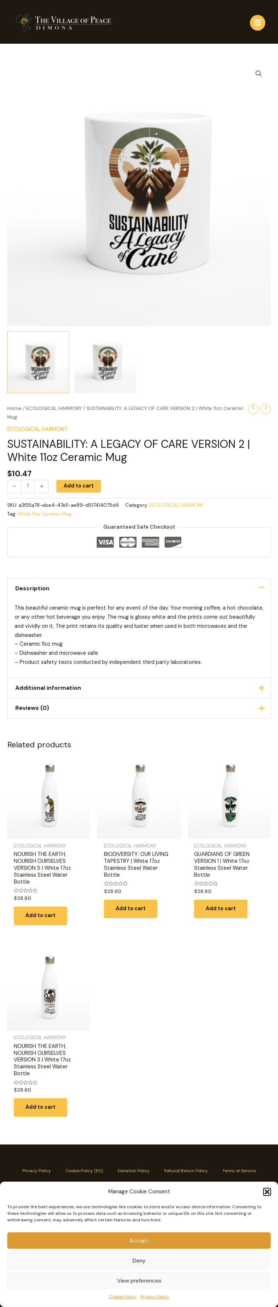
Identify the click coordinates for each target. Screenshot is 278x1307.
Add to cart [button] (40, 915)
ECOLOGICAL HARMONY (54, 408)
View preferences (139, 1280)
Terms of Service (239, 1171)
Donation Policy (134, 1171)
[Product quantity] (28, 486)
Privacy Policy (154, 1297)
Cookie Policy (123, 1297)
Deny (139, 1260)
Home (14, 408)
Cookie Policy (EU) (84, 1171)
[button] (267, 1192)
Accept (139, 1240)
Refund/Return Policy (186, 1171)
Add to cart (79, 485)
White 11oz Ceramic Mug (44, 514)
